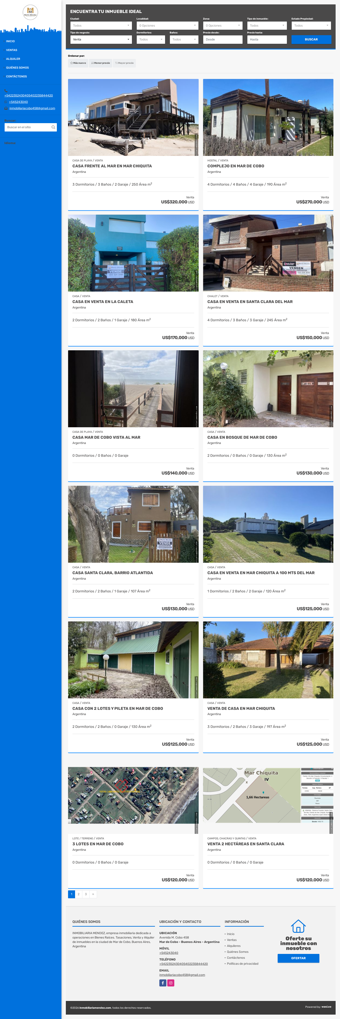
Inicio (10, 41)
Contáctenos (16, 76)
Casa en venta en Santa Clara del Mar (250, 301)
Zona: (206, 18)
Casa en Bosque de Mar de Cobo (242, 437)
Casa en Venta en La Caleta (102, 301)
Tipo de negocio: (80, 32)
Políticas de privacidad (242, 964)
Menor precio (100, 63)
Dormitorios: (144, 32)
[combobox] (101, 25)
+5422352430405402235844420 (28, 95)
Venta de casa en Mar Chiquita (241, 708)
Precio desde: (211, 32)
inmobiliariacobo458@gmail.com (32, 108)
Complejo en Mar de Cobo (235, 166)
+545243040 (18, 102)
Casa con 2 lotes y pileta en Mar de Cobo (117, 708)
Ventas (11, 50)
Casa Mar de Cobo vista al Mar (106, 437)
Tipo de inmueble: (257, 18)
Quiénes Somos (17, 67)
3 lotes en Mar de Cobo (98, 844)
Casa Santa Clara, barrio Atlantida (112, 573)
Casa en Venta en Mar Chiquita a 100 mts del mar (261, 573)
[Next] (93, 894)
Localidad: (143, 18)
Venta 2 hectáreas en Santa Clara (245, 844)
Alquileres (234, 946)
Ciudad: (74, 18)
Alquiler (13, 58)
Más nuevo (78, 63)
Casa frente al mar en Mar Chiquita (112, 166)
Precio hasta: (255, 32)
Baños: (174, 32)
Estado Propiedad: (302, 18)
